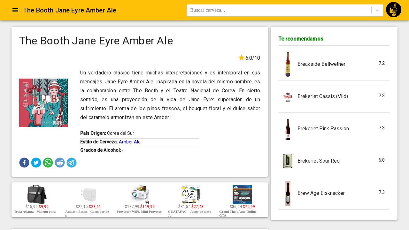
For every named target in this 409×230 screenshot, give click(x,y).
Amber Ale (130, 141)
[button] (24, 162)
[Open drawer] (15, 10)
